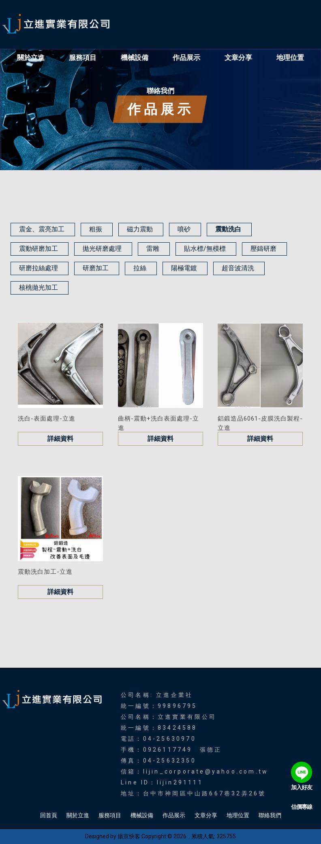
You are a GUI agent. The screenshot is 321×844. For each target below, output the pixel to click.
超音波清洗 (238, 268)
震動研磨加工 (38, 248)
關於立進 (31, 57)
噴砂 (184, 229)
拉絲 (139, 268)
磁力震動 (140, 229)
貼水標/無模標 (205, 248)
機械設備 (134, 57)
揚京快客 (129, 836)
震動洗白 (228, 229)
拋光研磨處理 (102, 248)
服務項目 (82, 57)
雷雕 (152, 248)
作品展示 (186, 57)
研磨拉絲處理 (38, 268)
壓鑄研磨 (263, 248)
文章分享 (238, 57)
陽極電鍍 (184, 268)
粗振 (95, 229)
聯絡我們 (160, 91)
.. (189, 836)
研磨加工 (96, 268)
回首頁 (48, 815)
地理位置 (290, 57)
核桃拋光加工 (38, 287)
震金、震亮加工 (41, 229)
